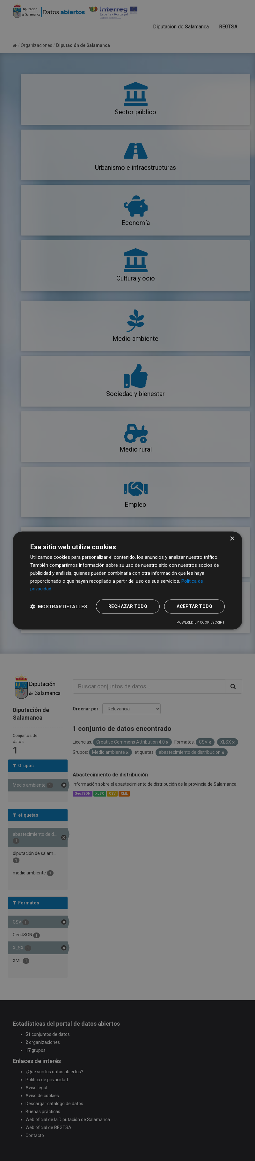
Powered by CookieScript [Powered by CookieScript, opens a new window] (201, 623)
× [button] (231, 538)
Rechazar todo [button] (127, 606)
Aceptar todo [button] (194, 606)
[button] (58, 606)
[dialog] (127, 580)
